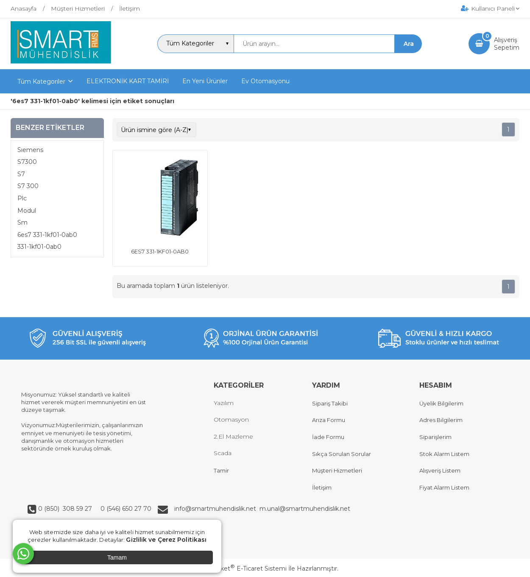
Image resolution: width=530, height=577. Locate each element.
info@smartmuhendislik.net (216, 508)
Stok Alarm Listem (444, 453)
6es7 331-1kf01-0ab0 (47, 235)
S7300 (27, 162)
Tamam (117, 557)
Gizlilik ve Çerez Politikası (166, 539)
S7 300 (28, 186)
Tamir (221, 470)
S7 (21, 174)
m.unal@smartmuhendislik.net (304, 508)
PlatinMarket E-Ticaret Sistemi (239, 568)
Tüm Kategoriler (41, 81)
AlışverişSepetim (506, 43)
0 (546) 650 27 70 (125, 508)
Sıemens (30, 150)
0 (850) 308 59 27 (66, 508)
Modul (26, 210)
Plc (22, 198)
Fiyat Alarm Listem (444, 487)
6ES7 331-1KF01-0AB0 (160, 251)
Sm (22, 222)
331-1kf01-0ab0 (39, 247)
